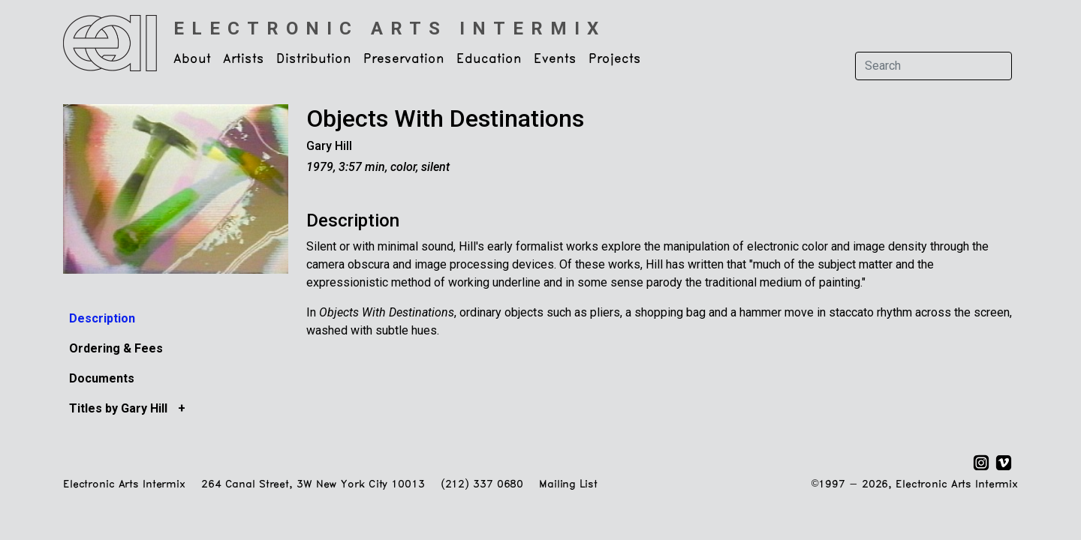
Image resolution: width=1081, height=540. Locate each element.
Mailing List (568, 485)
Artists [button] (243, 59)
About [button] (192, 59)
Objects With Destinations (445, 118)
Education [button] (489, 59)
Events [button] (555, 59)
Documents (101, 378)
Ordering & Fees (116, 348)
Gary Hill (329, 146)
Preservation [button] (403, 59)
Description (102, 318)
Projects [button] (615, 59)
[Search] (933, 66)
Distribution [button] (313, 59)
